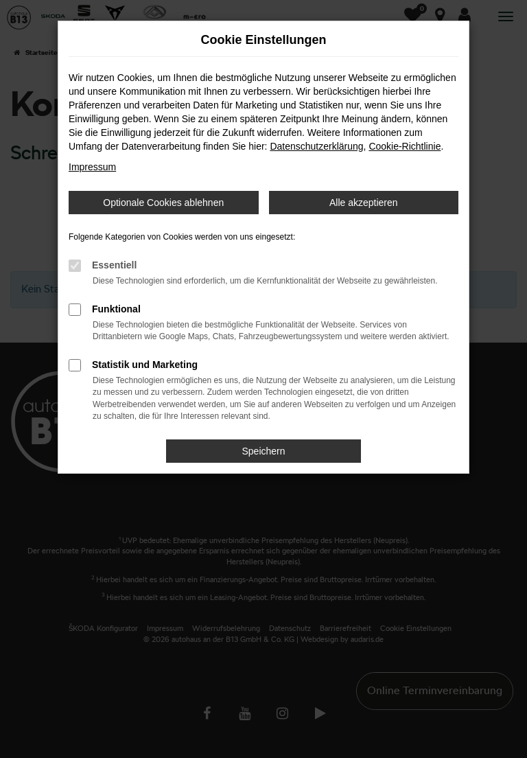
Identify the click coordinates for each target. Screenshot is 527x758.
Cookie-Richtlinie (404, 146)
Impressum (92, 166)
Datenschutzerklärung (316, 146)
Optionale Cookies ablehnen (163, 202)
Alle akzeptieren (363, 202)
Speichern (263, 451)
